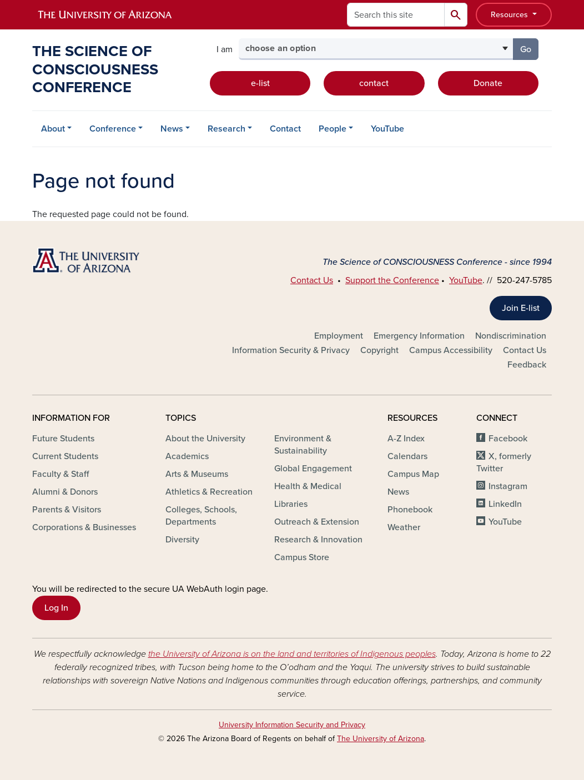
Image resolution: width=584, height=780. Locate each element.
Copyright (379, 350)
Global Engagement (313, 468)
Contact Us (311, 280)
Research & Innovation (318, 539)
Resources (510, 14)
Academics (187, 456)
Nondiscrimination (510, 335)
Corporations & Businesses (84, 527)
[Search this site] (396, 15)
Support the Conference (392, 280)
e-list (260, 83)
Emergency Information (419, 335)
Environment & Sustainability (302, 444)
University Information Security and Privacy (292, 724)
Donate (488, 83)
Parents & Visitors (66, 509)
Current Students (65, 456)
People (332, 128)
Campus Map (413, 474)
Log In (56, 607)
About (53, 128)
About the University (205, 438)
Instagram (508, 486)
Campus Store (301, 557)
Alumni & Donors (65, 491)
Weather (403, 527)
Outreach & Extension (316, 521)
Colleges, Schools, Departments (201, 515)
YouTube (387, 128)
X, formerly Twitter (503, 462)
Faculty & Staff (60, 474)
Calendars (407, 456)
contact (374, 83)
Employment (338, 335)
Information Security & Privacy (291, 350)
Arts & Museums (196, 474)
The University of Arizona (380, 738)
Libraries (291, 504)
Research (226, 128)
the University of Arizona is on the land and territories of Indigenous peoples (292, 654)
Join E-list (521, 308)
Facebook (508, 438)
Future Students (63, 438)
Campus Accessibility (450, 350)
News (171, 128)
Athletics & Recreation (209, 491)
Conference (112, 128)
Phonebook (409, 509)
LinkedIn (505, 504)
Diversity (182, 539)
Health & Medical (307, 486)
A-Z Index (406, 438)
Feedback (526, 364)
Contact (285, 128)
